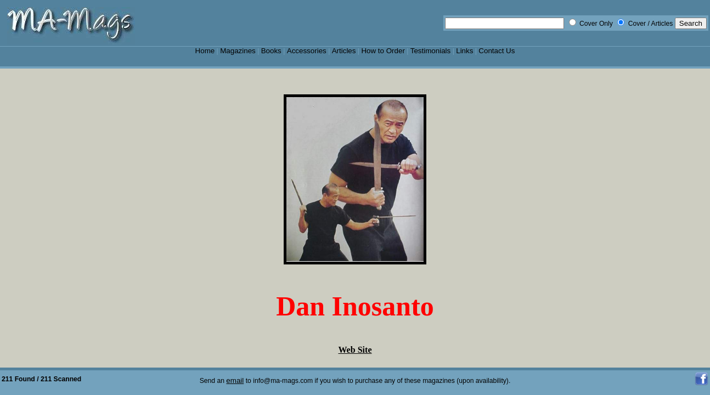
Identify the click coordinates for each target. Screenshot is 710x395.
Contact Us (496, 51)
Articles (344, 51)
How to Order (382, 51)
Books (271, 51)
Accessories (306, 51)
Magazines (238, 51)
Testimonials (430, 51)
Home (205, 51)
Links (464, 51)
